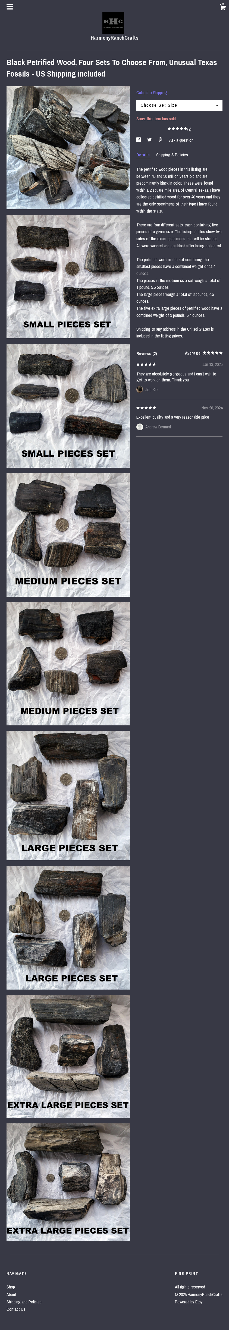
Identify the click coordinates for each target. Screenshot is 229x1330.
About (11, 1294)
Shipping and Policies (24, 1302)
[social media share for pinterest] (161, 140)
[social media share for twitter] (150, 140)
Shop (11, 1287)
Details (143, 155)
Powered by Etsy (189, 1302)
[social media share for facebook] (139, 140)
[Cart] (223, 8)
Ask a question (181, 140)
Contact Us (16, 1309)
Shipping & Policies (172, 155)
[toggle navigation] (10, 7)
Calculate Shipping (151, 93)
